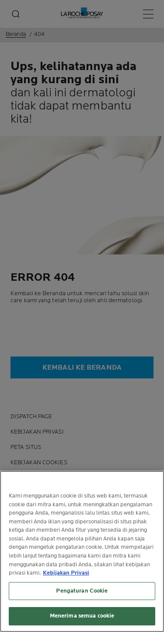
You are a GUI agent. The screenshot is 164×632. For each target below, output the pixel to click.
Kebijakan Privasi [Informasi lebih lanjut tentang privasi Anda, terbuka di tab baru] (66, 573)
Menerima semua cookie (82, 616)
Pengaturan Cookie (82, 591)
